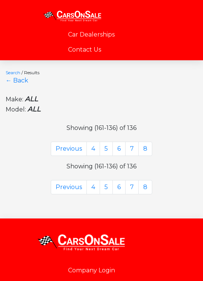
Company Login (91, 270)
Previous (69, 148)
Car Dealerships (91, 34)
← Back (17, 80)
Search (13, 72)
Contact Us (84, 49)
